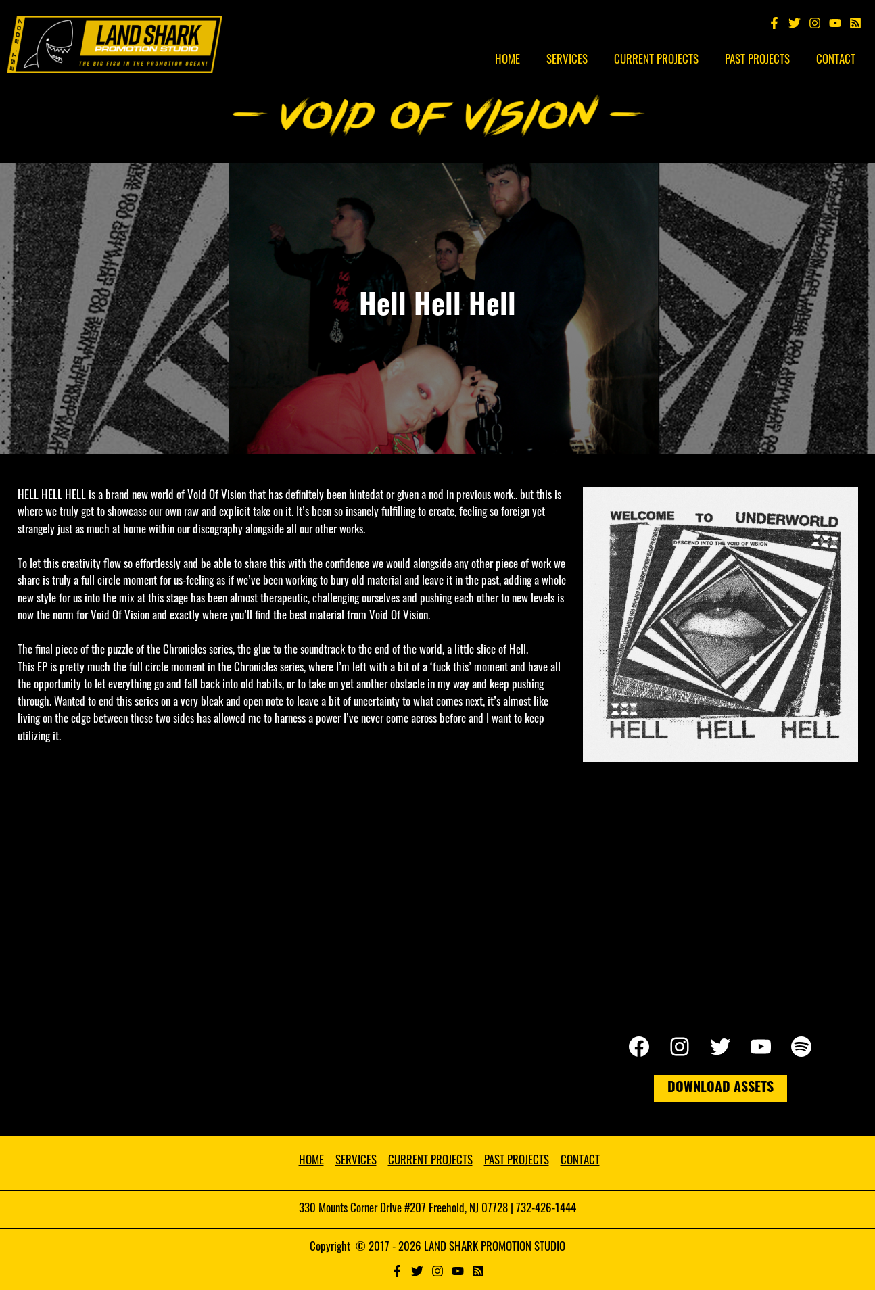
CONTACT (580, 1161)
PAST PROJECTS (516, 1161)
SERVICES (356, 1161)
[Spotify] (855, 23)
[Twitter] (794, 23)
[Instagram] (815, 23)
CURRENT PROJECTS (430, 1161)
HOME (311, 1161)
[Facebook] (774, 23)
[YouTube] (835, 23)
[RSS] (478, 1271)
